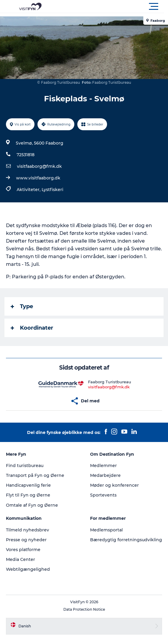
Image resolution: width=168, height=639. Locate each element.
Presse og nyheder (26, 539)
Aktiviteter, (29, 189)
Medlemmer (103, 465)
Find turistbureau (24, 465)
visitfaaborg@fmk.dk (39, 166)
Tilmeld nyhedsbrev (27, 530)
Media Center (20, 559)
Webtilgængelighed (28, 569)
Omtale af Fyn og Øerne (32, 505)
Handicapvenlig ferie (28, 485)
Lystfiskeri (52, 189)
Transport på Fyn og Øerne (35, 475)
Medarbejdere (105, 475)
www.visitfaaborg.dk (38, 178)
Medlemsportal (106, 530)
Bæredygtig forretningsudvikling (126, 539)
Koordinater (32, 328)
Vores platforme (23, 549)
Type (22, 306)
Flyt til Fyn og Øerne (28, 495)
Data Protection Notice (84, 609)
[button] (110, 6)
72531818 (25, 154)
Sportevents (103, 495)
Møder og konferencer (114, 485)
